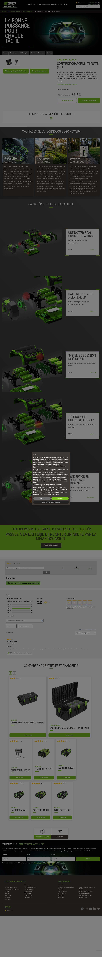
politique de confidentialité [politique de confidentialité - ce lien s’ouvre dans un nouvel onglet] (60, 459)
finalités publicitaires (54, 477)
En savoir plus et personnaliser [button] (51, 502)
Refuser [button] (42, 498)
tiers (53, 469)
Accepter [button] (60, 498)
